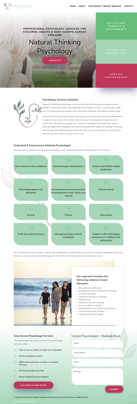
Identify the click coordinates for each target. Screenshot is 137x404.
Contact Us (55, 60)
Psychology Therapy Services (104, 6)
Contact (128, 6)
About (82, 6)
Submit (114, 389)
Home (73, 6)
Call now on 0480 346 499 (33, 385)
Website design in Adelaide (25, 402)
